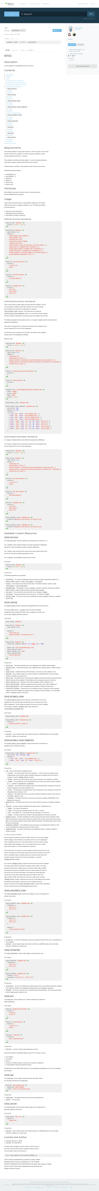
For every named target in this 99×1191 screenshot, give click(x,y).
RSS (5, 28)
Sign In (92, 4)
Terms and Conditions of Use (38, 1187)
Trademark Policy (64, 1187)
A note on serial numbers (14, 113)
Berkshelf (12, 38)
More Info (45, 4)
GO (90, 14)
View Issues (80, 44)
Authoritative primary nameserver (16, 82)
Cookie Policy (56, 1187)
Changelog (22, 50)
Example (9, 90)
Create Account (82, 4)
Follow (57, 30)
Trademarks (7, 1184)
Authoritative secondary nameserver (17, 84)
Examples (10, 97)
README (7, 50)
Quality (30, 50)
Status (71, 1187)
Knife (17, 38)
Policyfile (7, 38)
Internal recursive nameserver (15, 80)
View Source (72, 44)
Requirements (9, 74)
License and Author (11, 143)
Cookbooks (23, 4)
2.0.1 (17, 30)
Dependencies (15, 50)
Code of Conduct (28, 1187)
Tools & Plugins (34, 4)
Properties (10, 92)
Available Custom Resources (14, 86)
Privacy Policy (49, 1187)
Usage (7, 78)
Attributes (8, 76)
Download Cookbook (82, 66)
